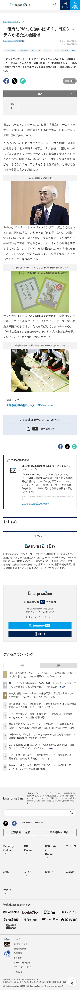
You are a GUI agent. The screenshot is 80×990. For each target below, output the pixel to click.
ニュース (71, 848)
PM (73, 50)
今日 (22, 665)
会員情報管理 (20, 948)
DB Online (28, 850)
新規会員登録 (39, 625)
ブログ (7, 892)
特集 (49, 872)
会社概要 (18, 958)
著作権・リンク (21, 944)
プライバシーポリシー (24, 967)
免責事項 (18, 953)
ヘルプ (17, 939)
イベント (47, 50)
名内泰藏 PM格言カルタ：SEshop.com (29, 405)
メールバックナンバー (40, 617)
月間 (58, 665)
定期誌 (70, 874)
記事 (7, 872)
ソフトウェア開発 (61, 50)
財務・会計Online (50, 852)
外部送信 (18, 972)
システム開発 (10, 50)
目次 (56, 93)
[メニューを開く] (5, 5)
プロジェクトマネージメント (29, 50)
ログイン (39, 634)
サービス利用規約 (22, 962)
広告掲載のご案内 (59, 832)
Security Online (8, 850)
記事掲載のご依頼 (20, 832)
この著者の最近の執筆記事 (36, 503)
